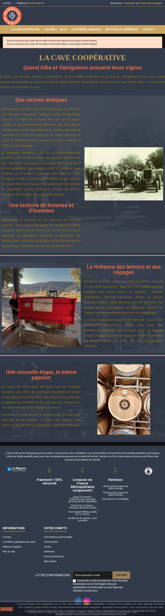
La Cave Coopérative (25, 29)
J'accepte (6, 609)
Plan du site (9, 551)
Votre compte (55, 528)
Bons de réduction (54, 556)
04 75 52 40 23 (36, 3)
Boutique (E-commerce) (122, 29)
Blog (63, 29)
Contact (7, 3)
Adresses (49, 551)
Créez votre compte (150, 3)
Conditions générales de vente (19, 541)
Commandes (51, 541)
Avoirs (47, 546)
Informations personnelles (58, 537)
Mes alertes (50, 561)
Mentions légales (12, 546)
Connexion (129, 3)
